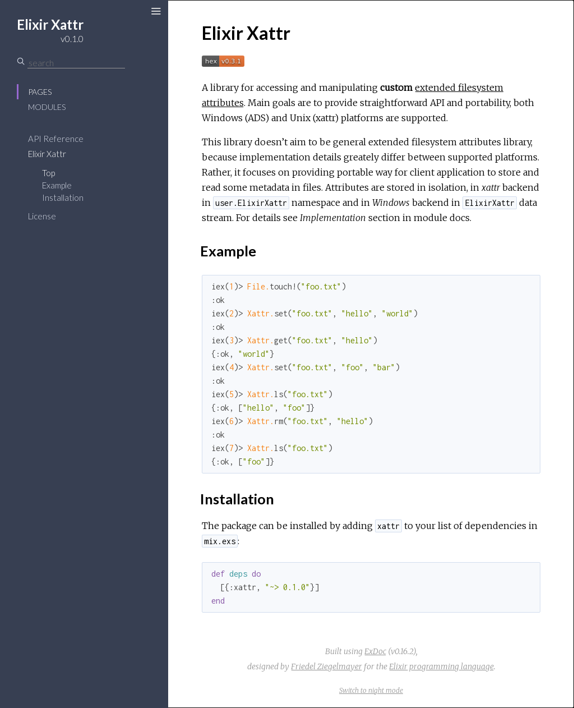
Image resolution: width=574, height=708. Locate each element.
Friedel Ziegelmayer (326, 666)
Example (57, 185)
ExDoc (375, 651)
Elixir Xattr (47, 154)
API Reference (56, 139)
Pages (40, 91)
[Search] (76, 62)
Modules (47, 107)
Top (48, 173)
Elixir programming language (441, 666)
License (42, 216)
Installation (63, 197)
